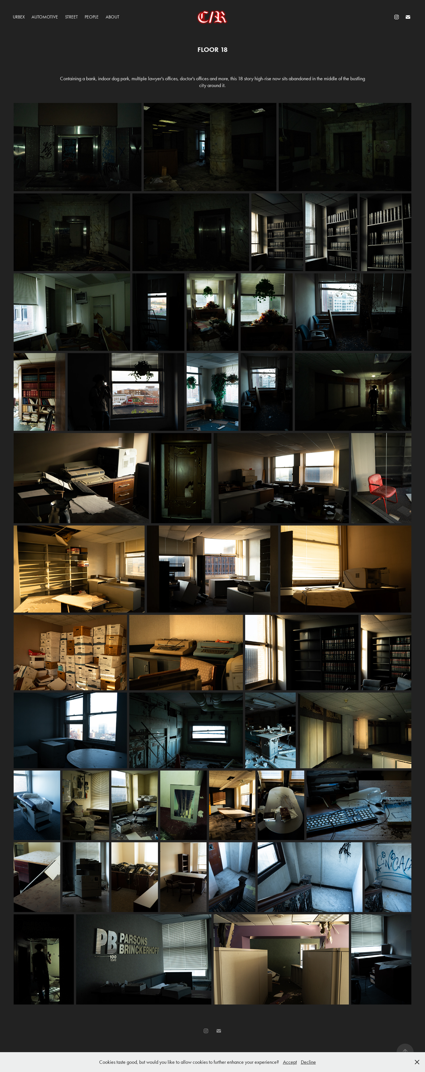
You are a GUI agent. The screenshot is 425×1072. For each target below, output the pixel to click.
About (112, 17)
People (92, 17)
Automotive (45, 17)
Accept (290, 1062)
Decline (308, 1062)
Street (71, 17)
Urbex (19, 17)
